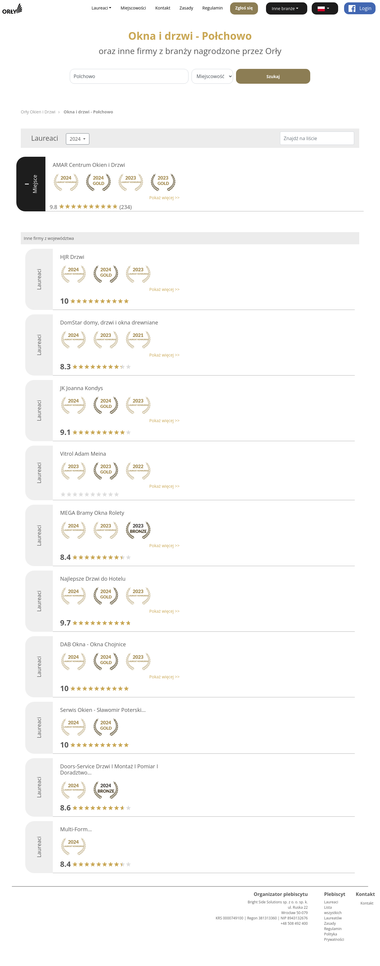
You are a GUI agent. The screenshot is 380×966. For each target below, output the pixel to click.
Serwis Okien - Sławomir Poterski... (103, 709)
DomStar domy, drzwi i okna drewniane (109, 322)
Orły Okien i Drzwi (38, 112)
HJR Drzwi (72, 256)
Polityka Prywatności (334, 937)
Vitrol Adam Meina (83, 453)
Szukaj (273, 76)
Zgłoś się (244, 8)
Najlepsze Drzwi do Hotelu (93, 578)
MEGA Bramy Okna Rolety (92, 512)
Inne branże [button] (283, 8)
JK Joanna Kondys (81, 388)
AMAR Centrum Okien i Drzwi (89, 164)
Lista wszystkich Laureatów (333, 913)
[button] (325, 8)
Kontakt (162, 8)
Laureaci (331, 902)
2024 (76, 139)
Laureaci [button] (99, 8)
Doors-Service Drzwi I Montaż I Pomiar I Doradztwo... (109, 769)
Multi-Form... (76, 829)
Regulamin (212, 8)
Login (360, 8)
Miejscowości (133, 8)
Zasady (186, 8)
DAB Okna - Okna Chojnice (93, 644)
